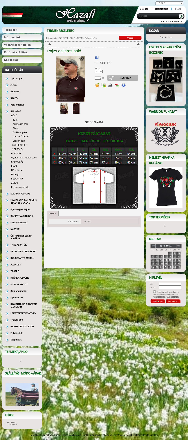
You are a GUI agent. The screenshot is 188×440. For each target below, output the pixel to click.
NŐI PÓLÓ (17, 149)
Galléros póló (20, 132)
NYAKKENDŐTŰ (18, 284)
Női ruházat (16, 170)
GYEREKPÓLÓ (19, 145)
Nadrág (14, 174)
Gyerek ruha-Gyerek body (24, 157)
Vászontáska (17, 105)
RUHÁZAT (63, 38)
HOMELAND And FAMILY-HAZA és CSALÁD (23, 201)
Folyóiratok (16, 333)
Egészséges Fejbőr (20, 209)
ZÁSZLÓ (14, 271)
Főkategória (51, 38)
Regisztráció (47, 435)
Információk (95, 435)
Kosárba (125, 78)
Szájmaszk (16, 339)
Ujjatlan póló (19, 141)
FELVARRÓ (17, 178)
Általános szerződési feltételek (117, 435)
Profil (85, 435)
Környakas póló (20, 124)
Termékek (35, 435)
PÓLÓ (72, 38)
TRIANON (12, 425)
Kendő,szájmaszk (19, 187)
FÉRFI (80, 38)
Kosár (58, 435)
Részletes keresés (72, 435)
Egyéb (14, 166)
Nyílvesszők (16, 297)
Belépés (144, 9)
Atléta (15, 128)
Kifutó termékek (18, 291)
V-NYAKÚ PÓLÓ (21, 136)
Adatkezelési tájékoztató (146, 435)
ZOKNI (14, 183)
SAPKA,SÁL (17, 162)
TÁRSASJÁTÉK (18, 245)
